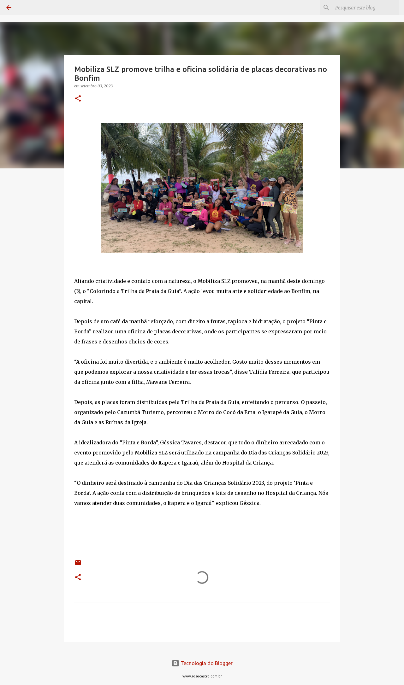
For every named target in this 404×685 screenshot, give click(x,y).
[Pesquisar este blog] (366, 7)
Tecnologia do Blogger (202, 663)
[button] (78, 99)
